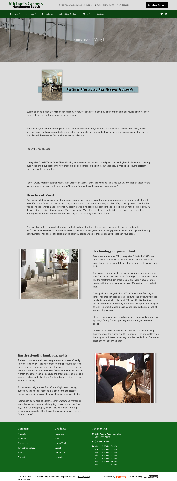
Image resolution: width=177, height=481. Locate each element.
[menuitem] (15, 14)
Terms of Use (24, 479)
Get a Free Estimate (157, 5)
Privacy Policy (84, 476)
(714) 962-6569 (124, 5)
